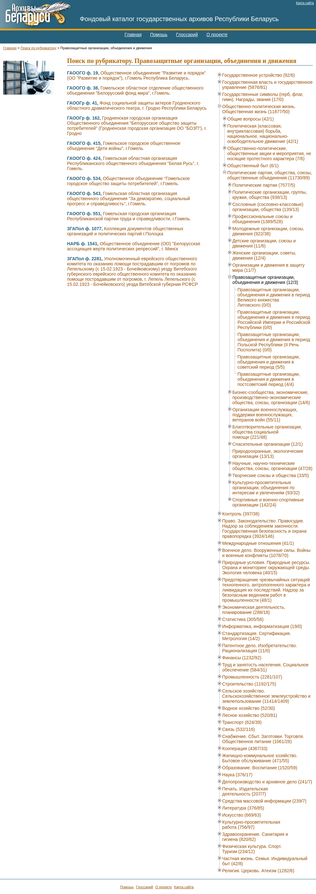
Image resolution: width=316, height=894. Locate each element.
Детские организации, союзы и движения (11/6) (264, 243)
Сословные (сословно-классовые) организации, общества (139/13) (267, 207)
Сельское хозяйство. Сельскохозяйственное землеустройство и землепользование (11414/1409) (266, 696)
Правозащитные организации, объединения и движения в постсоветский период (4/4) (268, 379)
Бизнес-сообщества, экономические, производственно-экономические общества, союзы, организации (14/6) (271, 397)
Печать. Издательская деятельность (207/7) (245, 791)
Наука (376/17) (237, 774)
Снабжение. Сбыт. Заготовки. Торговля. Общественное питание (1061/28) (263, 739)
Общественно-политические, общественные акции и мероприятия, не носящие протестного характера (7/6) (269, 153)
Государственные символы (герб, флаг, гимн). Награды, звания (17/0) (262, 97)
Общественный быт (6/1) (253, 165)
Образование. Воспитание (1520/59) (259, 767)
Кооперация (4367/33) (244, 748)
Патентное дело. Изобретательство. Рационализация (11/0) (259, 648)
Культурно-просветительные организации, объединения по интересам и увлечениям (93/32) (266, 487)
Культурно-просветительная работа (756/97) (251, 825)
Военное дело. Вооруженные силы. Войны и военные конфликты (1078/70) (266, 553)
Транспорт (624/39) (241, 722)
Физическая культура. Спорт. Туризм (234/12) (252, 849)
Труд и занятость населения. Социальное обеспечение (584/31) (265, 667)
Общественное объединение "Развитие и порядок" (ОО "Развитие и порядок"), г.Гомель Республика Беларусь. (136, 75)
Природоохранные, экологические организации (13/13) (267, 454)
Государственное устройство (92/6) (258, 75)
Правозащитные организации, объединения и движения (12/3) (265, 280)
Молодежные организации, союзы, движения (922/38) (268, 231)
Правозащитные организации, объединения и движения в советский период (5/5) (268, 362)
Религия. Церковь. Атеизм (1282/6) (258, 870)
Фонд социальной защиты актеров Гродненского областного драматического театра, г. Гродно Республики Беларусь (137, 105)
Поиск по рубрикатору (38, 48)
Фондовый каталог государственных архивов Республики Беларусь (179, 18)
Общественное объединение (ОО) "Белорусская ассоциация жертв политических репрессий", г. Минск (133, 246)
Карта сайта (305, 3)
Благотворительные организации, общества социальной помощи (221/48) (267, 432)
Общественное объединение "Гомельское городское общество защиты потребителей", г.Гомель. (128, 181)
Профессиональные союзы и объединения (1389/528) (262, 219)
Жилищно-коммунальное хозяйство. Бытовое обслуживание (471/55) (259, 758)
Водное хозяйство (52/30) (248, 708)
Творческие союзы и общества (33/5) (270, 475)
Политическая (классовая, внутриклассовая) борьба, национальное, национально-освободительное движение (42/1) (262, 133)
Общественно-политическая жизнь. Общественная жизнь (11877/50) (259, 109)
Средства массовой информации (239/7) (264, 801)
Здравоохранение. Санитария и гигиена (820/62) (255, 837)
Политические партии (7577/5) (263, 185)
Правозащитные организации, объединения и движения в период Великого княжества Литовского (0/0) (273, 297)
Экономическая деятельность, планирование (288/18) (253, 610)
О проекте (217, 34)
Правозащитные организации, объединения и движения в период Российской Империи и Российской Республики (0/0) (273, 320)
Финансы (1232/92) (241, 657)
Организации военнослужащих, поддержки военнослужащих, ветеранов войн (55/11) (264, 414)
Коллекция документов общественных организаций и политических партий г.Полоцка (125, 231)
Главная (132, 34)
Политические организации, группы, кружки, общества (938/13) (269, 195)
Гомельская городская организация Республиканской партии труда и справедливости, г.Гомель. (129, 216)
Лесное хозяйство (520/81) (249, 715)
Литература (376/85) (243, 808)
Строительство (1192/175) (249, 683)
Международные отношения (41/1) (258, 543)
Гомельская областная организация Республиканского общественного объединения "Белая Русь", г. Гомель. (133, 163)
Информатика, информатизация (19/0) (262, 626)
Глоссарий (187, 34)
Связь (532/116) (238, 729)
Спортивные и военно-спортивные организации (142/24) (268, 502)
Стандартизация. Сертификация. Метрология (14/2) (256, 636)
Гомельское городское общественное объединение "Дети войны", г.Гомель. (123, 146)
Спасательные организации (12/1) (267, 444)
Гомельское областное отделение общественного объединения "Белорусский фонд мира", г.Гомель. (135, 90)
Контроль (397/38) (241, 513)
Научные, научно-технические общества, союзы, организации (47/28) (272, 466)
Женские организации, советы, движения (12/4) (264, 255)
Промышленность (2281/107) (252, 676)
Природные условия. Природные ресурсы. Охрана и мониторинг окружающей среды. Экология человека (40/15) (266, 567)
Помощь (159, 34)
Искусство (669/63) (241, 815)
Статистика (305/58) (243, 619)
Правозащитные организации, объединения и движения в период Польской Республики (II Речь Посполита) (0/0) (273, 342)
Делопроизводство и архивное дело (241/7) (267, 781)
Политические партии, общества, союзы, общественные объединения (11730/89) (269, 175)
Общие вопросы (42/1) (250, 119)
